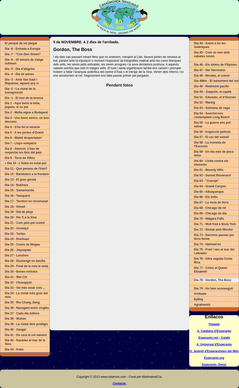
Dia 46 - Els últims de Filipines (215, 64)
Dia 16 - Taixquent (17, 195)
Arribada (200, 293)
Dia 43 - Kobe (14, 349)
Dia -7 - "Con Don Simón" (23, 54)
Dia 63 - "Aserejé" (206, 181)
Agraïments (202, 304)
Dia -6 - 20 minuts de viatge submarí (24, 61)
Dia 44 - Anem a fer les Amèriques (210, 45)
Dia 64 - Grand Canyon (210, 186)
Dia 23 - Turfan (15, 234)
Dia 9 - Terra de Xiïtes (20, 158)
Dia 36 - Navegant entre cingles (27, 308)
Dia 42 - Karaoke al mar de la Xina (25, 342)
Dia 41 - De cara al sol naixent (26, 335)
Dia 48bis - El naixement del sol (216, 81)
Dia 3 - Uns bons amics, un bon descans (27, 119)
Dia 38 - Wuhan (15, 318)
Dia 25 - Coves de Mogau (22, 244)
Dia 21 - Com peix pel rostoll (25, 223)
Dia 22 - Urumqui (16, 228)
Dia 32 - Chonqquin (18, 282)
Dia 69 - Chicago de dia (210, 213)
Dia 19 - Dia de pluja (19, 212)
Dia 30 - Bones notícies (21, 271)
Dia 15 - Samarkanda (19, 190)
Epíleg (198, 299)
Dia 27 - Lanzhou (16, 255)
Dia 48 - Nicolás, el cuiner (212, 75)
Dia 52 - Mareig (204, 102)
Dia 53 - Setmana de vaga (212, 108)
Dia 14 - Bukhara (16, 185)
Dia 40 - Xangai (15, 329)
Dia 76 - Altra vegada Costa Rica (213, 260)
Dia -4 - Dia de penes (19, 74)
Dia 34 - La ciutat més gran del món (26, 295)
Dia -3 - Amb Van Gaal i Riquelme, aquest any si (22, 81)
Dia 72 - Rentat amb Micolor (213, 229)
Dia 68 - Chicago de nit (210, 208)
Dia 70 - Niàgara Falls (209, 218)
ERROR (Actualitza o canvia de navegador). (119, 205)
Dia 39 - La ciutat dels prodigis (26, 324)
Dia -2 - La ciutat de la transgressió (20, 90)
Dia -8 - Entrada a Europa (22, 48)
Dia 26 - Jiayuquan (18, 250)
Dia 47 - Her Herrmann (209, 70)
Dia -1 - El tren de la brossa (24, 98)
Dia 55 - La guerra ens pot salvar (212, 124)
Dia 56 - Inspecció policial (212, 132)
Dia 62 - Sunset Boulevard (212, 175)
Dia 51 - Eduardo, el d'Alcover (215, 97)
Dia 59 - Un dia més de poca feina (214, 153)
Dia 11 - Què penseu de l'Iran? (26, 168)
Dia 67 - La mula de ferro (211, 202)
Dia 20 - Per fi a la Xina (21, 217)
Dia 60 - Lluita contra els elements (211, 162)
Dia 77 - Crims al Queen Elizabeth (210, 269)
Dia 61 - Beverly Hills (208, 170)
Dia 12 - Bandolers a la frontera (27, 174)
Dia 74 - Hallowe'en (207, 244)
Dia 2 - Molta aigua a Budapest (26, 112)
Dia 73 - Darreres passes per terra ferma (214, 237)
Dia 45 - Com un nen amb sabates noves (212, 54)
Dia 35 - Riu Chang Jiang (22, 302)
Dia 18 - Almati (15, 206)
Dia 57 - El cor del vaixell (211, 137)
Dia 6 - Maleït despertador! (23, 138)
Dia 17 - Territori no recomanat (26, 201)
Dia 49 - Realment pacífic (211, 86)
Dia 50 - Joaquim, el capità (212, 92)
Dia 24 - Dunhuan (17, 239)
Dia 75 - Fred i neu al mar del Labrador (214, 251)
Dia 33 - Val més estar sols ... (25, 288)
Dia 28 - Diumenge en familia (25, 261)
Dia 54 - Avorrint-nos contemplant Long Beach (212, 115)
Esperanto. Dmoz (214, 364)
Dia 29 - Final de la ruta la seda (26, 266)
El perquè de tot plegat (21, 43)
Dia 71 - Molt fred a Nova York (215, 224)
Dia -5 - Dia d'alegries (20, 69)
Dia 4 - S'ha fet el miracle (22, 127)
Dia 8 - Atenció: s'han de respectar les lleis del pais (23, 150)
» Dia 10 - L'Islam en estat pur (26, 163)
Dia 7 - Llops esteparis (20, 143)
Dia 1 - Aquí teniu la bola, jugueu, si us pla (22, 105)
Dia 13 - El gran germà (20, 179)
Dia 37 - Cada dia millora (22, 313)
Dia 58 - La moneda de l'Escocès (210, 144)
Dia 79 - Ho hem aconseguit (213, 288)
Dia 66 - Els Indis (206, 197)
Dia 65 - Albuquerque (209, 192)
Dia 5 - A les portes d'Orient (24, 132)
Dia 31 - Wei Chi (16, 277)
